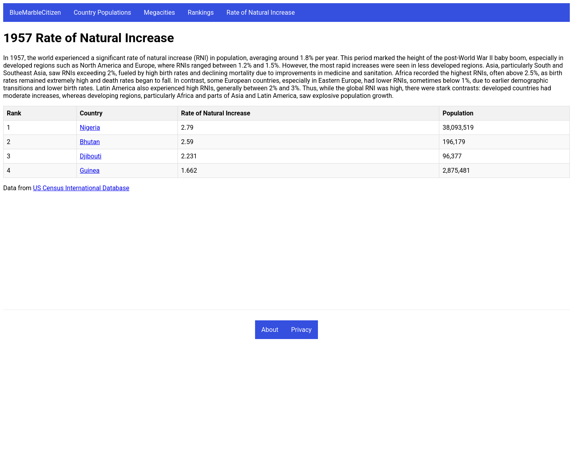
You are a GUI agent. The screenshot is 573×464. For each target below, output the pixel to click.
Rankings (201, 12)
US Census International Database (81, 188)
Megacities (159, 12)
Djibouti (90, 156)
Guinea (90, 170)
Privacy (301, 329)
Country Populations (102, 12)
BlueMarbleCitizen (35, 12)
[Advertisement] (242, 254)
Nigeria (90, 127)
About (270, 329)
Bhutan (90, 142)
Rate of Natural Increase (260, 12)
